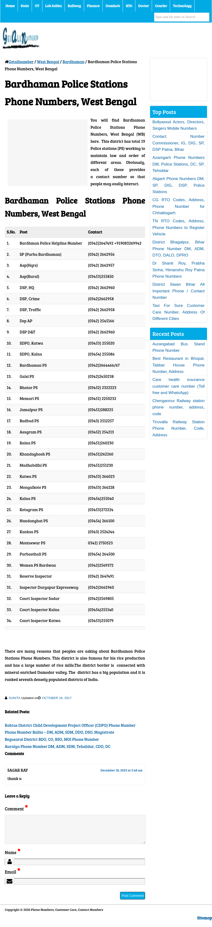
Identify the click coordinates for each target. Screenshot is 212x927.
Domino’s (113, 5)
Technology (182, 5)
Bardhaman (74, 61)
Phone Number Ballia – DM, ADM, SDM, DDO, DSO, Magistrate (59, 732)
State (25, 5)
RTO (129, 5)
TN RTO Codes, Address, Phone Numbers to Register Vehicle (178, 227)
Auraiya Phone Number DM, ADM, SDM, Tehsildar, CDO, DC (57, 746)
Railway (74, 5)
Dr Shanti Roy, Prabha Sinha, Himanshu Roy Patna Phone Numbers (178, 270)
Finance (93, 5)
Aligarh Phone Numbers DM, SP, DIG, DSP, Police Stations (178, 185)
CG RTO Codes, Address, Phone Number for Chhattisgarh (178, 206)
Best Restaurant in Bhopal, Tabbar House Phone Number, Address (178, 365)
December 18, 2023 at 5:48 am (121, 770)
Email (12, 877)
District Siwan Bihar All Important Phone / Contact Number (178, 291)
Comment (16, 809)
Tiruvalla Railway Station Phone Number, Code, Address (178, 428)
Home (10, 5)
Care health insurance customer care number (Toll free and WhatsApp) (178, 386)
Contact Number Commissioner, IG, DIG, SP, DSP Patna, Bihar (178, 143)
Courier (161, 5)
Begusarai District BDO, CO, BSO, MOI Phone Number (52, 739)
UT (37, 5)
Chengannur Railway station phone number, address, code (178, 407)
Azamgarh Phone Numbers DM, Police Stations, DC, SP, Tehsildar (178, 164)
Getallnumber (21, 61)
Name (12, 858)
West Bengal (48, 61)
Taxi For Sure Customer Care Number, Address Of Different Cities (178, 312)
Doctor (143, 5)
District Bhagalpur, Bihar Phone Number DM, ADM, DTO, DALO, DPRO (178, 248)
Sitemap (204, 923)
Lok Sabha (53, 5)
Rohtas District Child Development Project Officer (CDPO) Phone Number (70, 725)
